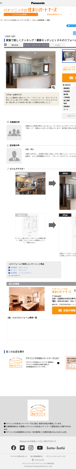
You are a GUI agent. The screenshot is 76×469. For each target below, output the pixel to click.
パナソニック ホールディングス (55, 456)
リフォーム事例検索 (38, 20)
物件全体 (15, 45)
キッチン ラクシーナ (18, 270)
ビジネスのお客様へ (20, 14)
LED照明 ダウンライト (19, 267)
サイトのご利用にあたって (19, 456)
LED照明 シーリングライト (21, 273)
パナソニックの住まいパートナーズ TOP (16, 20)
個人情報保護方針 (37, 456)
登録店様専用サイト (54, 14)
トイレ (57, 45)
